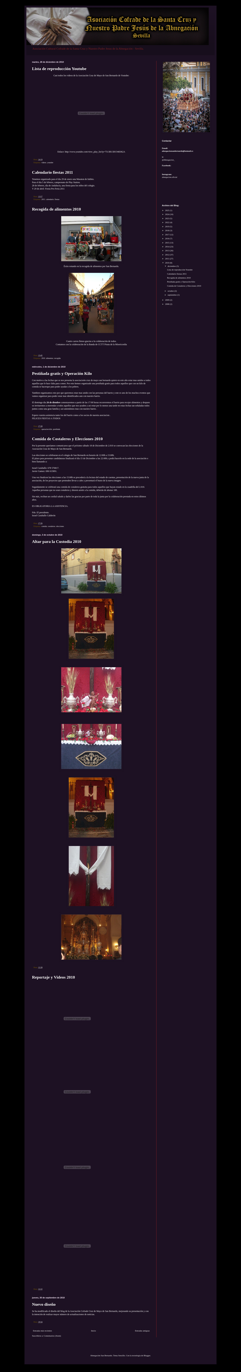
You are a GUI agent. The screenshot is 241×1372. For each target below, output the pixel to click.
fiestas (57, 199)
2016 (167, 238)
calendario (50, 199)
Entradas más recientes (42, 1331)
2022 (167, 222)
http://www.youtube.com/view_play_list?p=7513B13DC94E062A (95, 151)
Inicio (93, 1331)
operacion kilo (46, 429)
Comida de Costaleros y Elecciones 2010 (67, 438)
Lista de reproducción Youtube (59, 68)
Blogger (147, 1355)
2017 (167, 234)
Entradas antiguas (142, 1331)
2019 (167, 226)
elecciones (60, 526)
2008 (167, 304)
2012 (167, 255)
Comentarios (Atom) (52, 1336)
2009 (167, 300)
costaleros (51, 526)
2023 (167, 218)
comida (44, 526)
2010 (43, 358)
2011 (43, 199)
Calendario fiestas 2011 (52, 172)
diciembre (172, 266)
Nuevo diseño (44, 1304)
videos (43, 163)
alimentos (49, 358)
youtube (50, 163)
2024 (167, 214)
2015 (167, 242)
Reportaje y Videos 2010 (53, 977)
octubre (171, 291)
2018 (167, 230)
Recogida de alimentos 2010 (56, 209)
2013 (167, 250)
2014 (167, 246)
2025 (167, 210)
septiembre (172, 295)
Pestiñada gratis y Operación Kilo (62, 373)
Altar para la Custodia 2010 (56, 541)
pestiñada (56, 429)
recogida (57, 358)
